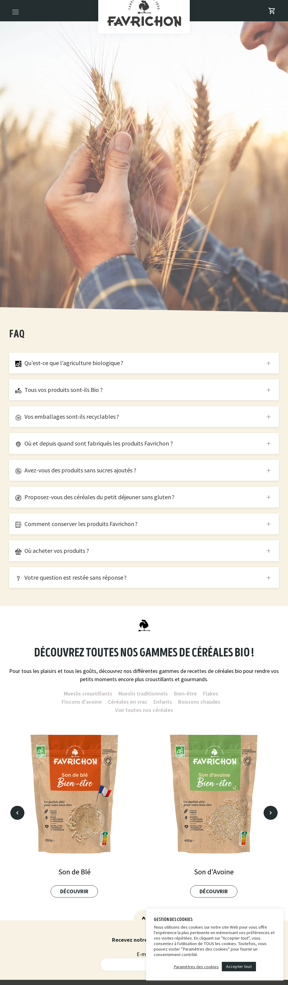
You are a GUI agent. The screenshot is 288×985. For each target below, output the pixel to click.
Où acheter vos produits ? (52, 550)
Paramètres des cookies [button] (196, 966)
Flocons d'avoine (82, 701)
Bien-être (185, 693)
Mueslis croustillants (88, 693)
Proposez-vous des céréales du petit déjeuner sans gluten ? (95, 497)
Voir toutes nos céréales (144, 709)
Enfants (162, 701)
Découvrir (74, 891)
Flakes (210, 693)
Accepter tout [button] (239, 966)
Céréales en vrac (127, 701)
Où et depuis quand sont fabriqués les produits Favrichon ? (94, 443)
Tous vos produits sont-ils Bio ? (59, 389)
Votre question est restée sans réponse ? (71, 577)
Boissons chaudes (199, 701)
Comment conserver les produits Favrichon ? (76, 524)
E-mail (144, 954)
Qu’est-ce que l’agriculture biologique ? (69, 363)
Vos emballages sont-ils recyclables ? (67, 416)
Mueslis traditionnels (143, 693)
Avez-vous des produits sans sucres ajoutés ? (75, 470)
